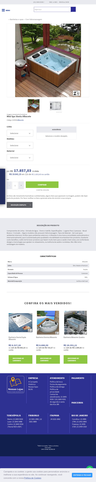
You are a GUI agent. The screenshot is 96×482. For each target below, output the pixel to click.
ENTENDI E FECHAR (82, 475)
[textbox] (53, 9)
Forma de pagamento (58, 384)
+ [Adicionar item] (21, 185)
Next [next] (88, 338)
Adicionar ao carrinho (18, 359)
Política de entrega (57, 387)
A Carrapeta (33, 382)
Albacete (21, 120)
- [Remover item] (9, 185)
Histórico (32, 384)
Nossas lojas (33, 387)
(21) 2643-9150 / (38, 2)
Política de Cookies (32, 478)
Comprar (42, 184)
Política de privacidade (54, 390)
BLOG (30, 389)
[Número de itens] (15, 185)
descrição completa (18, 205)
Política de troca (56, 382)
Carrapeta (16, 9)
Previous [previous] (8, 338)
